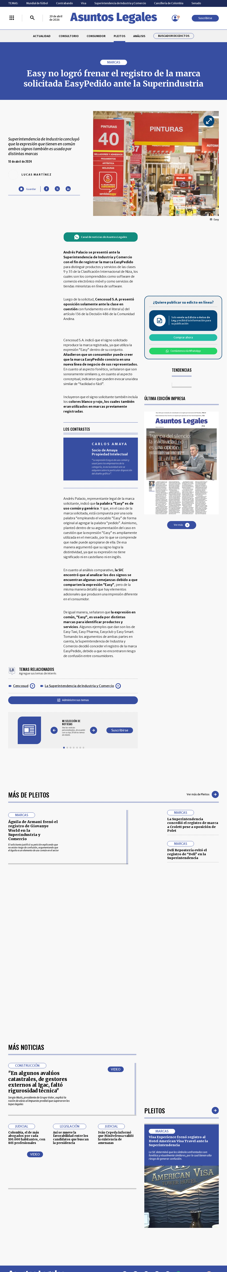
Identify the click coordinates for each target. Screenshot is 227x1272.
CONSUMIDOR (96, 36)
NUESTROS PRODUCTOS (89, 1210)
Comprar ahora (183, 337)
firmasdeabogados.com (139, 1254)
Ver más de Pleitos (203, 794)
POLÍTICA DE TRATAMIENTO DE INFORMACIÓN (132, 1218)
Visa (83, 3)
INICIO (12, 1201)
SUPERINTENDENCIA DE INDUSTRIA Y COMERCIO (130, 1228)
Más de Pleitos (28, 794)
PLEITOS (119, 36)
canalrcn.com (177, 1254)
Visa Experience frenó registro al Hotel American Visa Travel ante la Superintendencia (178, 1016)
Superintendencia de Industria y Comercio (120, 3)
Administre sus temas (73, 700)
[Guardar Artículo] (27, 189)
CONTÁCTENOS (84, 1202)
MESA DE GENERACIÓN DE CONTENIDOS (129, 1202)
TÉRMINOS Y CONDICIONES (90, 1218)
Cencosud (20, 686)
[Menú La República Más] (11, 18)
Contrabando (64, 3)
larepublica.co (21, 1254)
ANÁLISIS (139, 36)
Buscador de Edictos (173, 36)
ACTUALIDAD (42, 36)
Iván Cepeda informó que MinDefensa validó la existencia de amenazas (116, 1012)
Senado (196, 3)
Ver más (182, 525)
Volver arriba (200, 1149)
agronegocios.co (53, 1254)
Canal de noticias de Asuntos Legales (100, 237)
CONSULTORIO (69, 36)
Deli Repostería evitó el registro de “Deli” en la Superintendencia (187, 854)
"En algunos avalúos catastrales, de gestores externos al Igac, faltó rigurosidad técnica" (37, 957)
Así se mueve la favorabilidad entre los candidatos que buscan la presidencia (71, 1012)
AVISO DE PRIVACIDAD (128, 1210)
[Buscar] (32, 18)
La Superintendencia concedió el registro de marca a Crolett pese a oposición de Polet (192, 825)
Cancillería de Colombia (168, 3)
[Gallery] (73, 727)
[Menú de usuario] (175, 18)
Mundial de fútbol (37, 3)
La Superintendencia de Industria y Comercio (79, 686)
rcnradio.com (206, 1254)
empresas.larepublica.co (94, 1254)
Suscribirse (205, 18)
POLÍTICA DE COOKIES (87, 1228)
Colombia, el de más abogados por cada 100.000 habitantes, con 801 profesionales (26, 1012)
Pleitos (154, 985)
